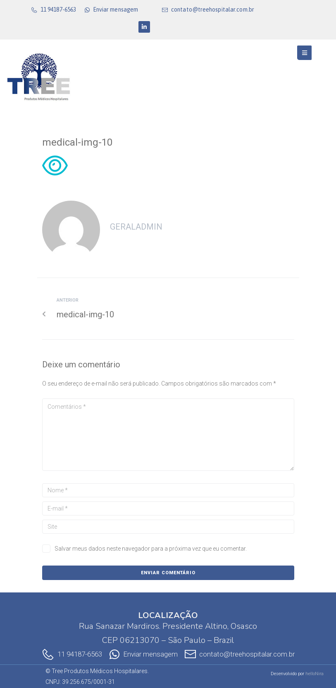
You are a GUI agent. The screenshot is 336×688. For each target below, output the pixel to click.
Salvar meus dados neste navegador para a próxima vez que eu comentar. (151, 548)
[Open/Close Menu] (304, 53)
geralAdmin (136, 227)
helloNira (314, 673)
